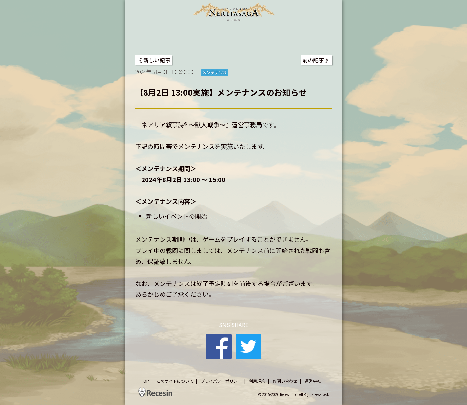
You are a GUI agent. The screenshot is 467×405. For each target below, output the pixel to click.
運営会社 (313, 381)
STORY (219, 37)
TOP (145, 37)
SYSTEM (261, 37)
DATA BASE (309, 37)
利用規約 (257, 381)
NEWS (179, 37)
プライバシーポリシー (221, 381)
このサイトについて (175, 381)
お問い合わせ (285, 381)
